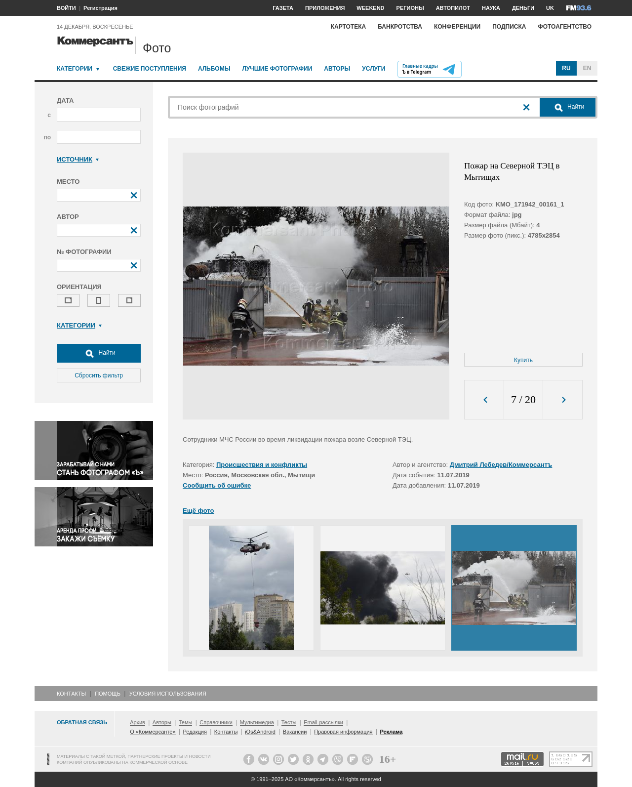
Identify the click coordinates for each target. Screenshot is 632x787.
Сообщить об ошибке (217, 485)
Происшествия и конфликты (261, 464)
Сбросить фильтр (99, 375)
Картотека (348, 26)
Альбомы (214, 68)
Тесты (289, 722)
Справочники (216, 722)
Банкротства (400, 26)
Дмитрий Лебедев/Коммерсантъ (501, 464)
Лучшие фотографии (277, 68)
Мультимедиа (257, 722)
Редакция (194, 732)
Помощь (107, 694)
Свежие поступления (149, 68)
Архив (137, 722)
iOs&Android (260, 732)
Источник (78, 159)
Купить (523, 360)
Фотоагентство (565, 26)
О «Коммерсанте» (152, 732)
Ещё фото (198, 510)
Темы (186, 722)
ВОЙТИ (66, 8)
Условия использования (167, 694)
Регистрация (100, 8)
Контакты (71, 694)
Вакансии (295, 732)
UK (550, 8)
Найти (99, 353)
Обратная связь (82, 722)
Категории (74, 68)
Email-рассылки (323, 722)
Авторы (337, 68)
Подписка (509, 26)
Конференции (457, 26)
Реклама (391, 732)
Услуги (373, 68)
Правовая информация (343, 732)
